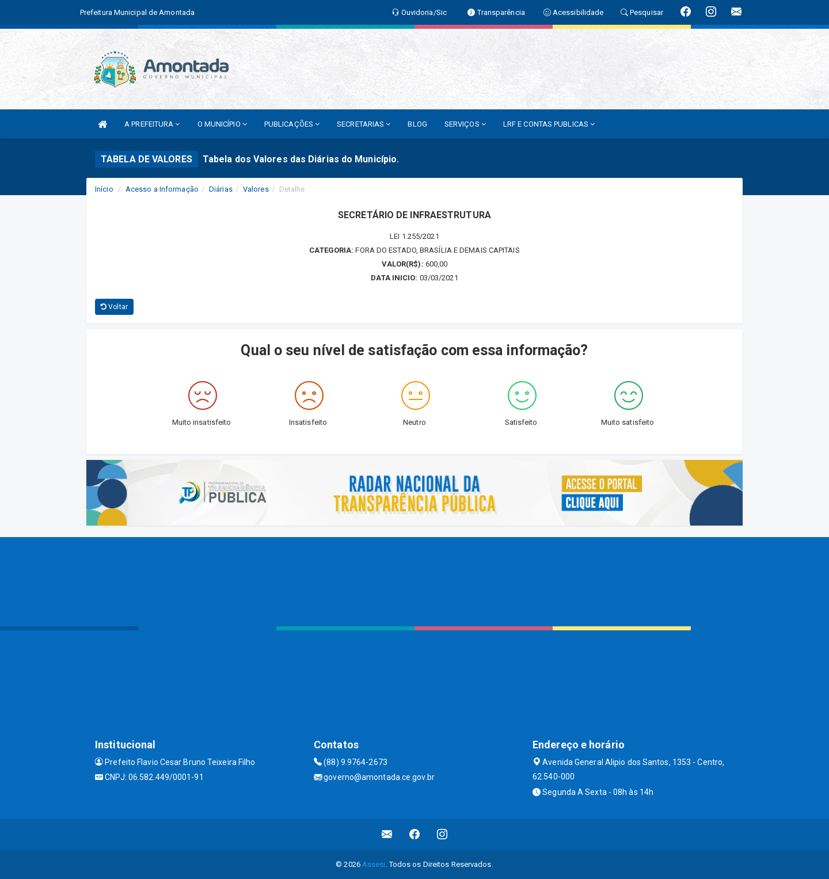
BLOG (417, 124)
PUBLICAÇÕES (292, 124)
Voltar (114, 307)
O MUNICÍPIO (222, 124)
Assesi (374, 864)
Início (104, 189)
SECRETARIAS (363, 124)
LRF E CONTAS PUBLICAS (549, 124)
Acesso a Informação (162, 189)
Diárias (221, 189)
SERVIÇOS (465, 124)
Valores (256, 189)
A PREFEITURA (152, 124)
